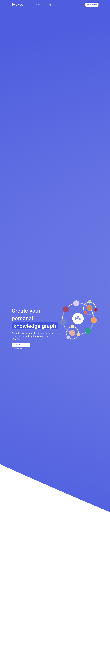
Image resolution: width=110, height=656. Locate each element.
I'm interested (92, 5)
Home (38, 5)
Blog (49, 5)
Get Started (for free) (20, 345)
